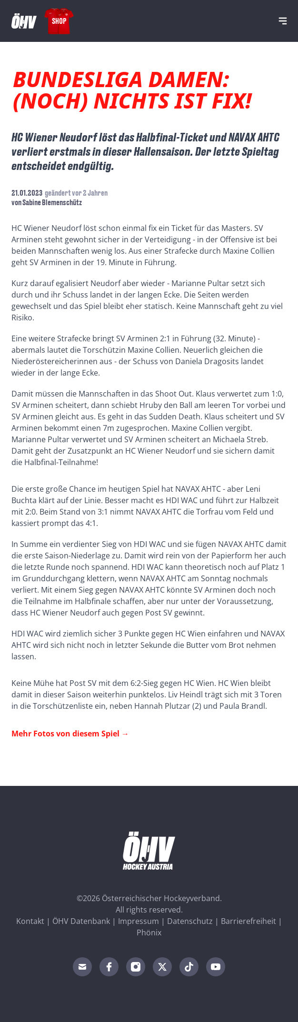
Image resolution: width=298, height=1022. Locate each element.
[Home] (24, 21)
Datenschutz (190, 921)
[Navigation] (282, 21)
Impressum (138, 921)
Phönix (149, 932)
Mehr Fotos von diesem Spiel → (70, 733)
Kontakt (30, 921)
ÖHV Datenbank (81, 921)
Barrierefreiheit (248, 921)
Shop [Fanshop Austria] (59, 20)
